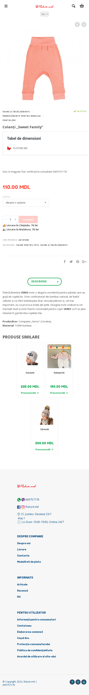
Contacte (23, 555)
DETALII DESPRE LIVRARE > (19, 178)
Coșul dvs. (23, 638)
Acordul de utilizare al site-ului (36, 656)
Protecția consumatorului (33, 644)
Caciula (30, 372)
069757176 (32, 499)
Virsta (6, 196)
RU (19, 596)
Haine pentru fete (27, 245)
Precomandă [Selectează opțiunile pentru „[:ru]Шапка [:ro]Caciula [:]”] (30, 392)
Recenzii (22, 590)
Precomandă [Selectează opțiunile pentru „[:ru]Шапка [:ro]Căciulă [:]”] (44, 449)
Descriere (39, 281)
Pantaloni (9, 120)
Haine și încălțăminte (16, 111)
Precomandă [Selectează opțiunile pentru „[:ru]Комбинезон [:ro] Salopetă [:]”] (59, 392)
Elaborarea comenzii (30, 632)
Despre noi (23, 543)
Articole (22, 584)
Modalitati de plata (29, 561)
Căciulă (44, 429)
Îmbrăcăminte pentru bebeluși (22, 116)
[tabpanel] (30, 358)
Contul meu (24, 625)
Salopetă (59, 372)
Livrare (21, 549)
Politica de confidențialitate (34, 650)
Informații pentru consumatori (36, 619)
